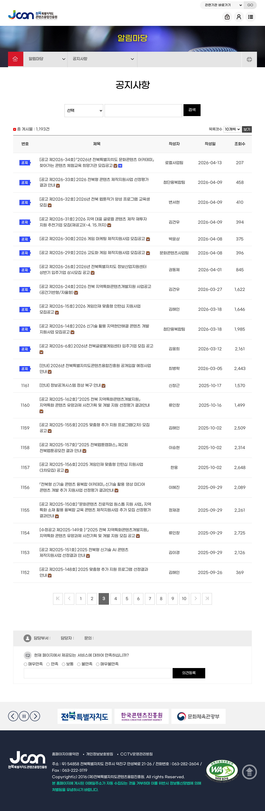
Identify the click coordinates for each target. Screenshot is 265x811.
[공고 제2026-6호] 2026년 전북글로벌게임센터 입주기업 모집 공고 (96, 344)
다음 (35, 711)
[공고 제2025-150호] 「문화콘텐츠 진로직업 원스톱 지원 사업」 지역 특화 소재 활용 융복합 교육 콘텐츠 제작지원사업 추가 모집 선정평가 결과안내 (95, 506)
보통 (69, 658)
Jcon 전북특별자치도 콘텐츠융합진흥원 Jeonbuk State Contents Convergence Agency (34, 14)
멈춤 (24, 711)
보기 (247, 129)
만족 (54, 658)
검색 (192, 110)
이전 (13, 711)
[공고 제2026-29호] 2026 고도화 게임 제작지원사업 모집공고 (92, 251)
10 (188, 593)
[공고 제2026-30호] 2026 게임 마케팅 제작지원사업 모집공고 (92, 238)
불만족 (86, 658)
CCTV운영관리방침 (136, 749)
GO (250, 5)
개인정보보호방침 (99, 749)
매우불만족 (109, 658)
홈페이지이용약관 (65, 749)
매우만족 (35, 658)
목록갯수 (215, 129)
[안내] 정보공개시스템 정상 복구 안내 (70, 383)
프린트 (249, 59)
